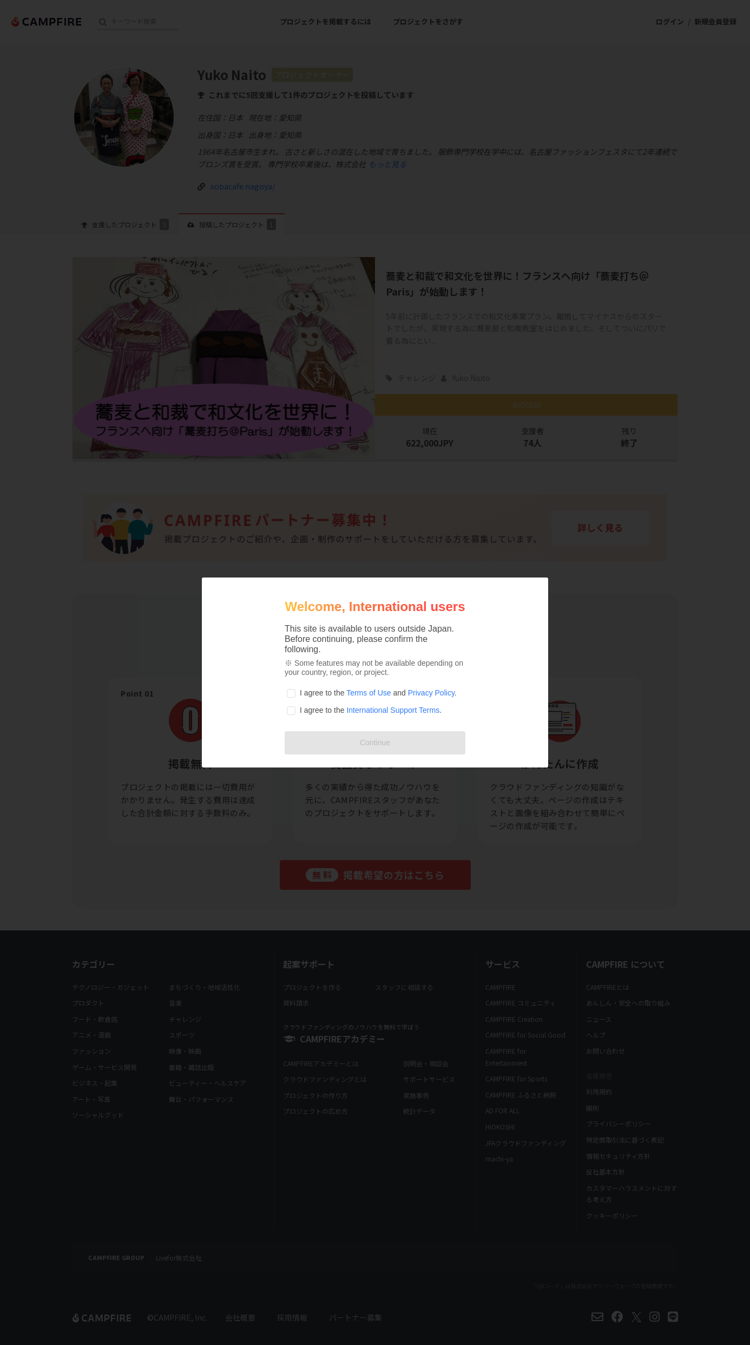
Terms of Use (368, 692)
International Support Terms (392, 710)
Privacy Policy (431, 692)
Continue (375, 742)
